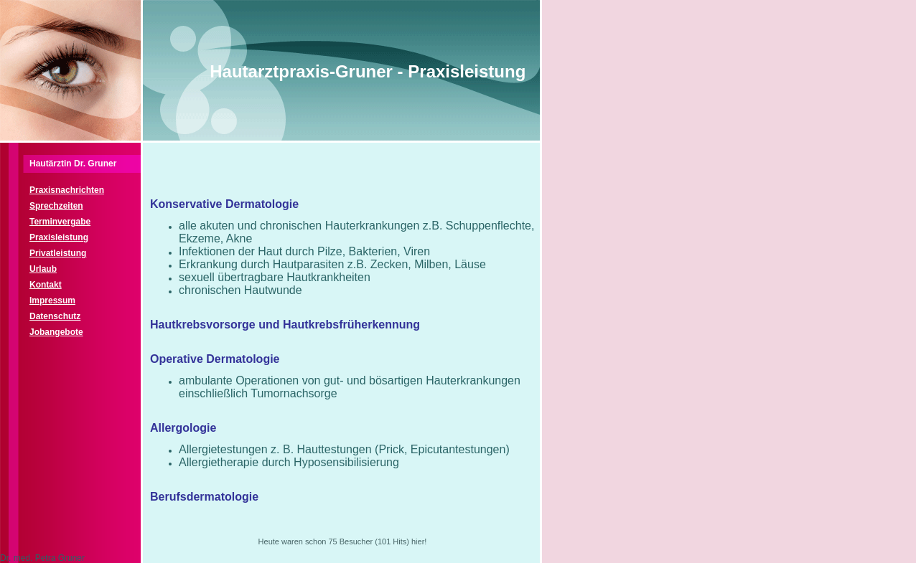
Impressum (52, 300)
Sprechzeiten (56, 206)
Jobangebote (56, 332)
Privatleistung (57, 253)
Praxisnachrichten (66, 190)
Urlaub (43, 269)
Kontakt (45, 285)
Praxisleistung (58, 237)
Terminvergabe (59, 222)
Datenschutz (54, 316)
